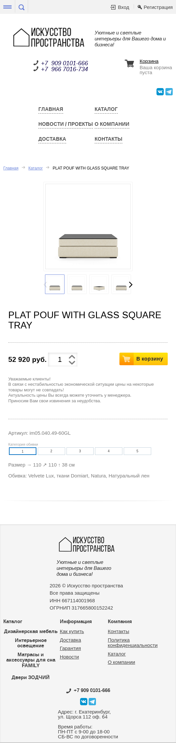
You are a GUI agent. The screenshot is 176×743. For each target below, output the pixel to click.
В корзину (149, 358)
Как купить (72, 631)
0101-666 (88, 690)
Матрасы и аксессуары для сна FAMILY (30, 660)
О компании (112, 124)
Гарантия (70, 648)
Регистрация (158, 7)
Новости (69, 657)
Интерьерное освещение (31, 643)
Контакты (108, 139)
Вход (123, 7)
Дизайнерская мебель (31, 631)
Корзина (149, 61)
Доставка (52, 139)
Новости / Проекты (65, 124)
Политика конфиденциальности (133, 642)
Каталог (106, 109)
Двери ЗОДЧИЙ (31, 677)
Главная (50, 109)
